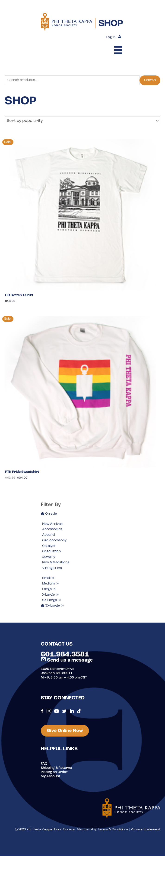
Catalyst (49, 546)
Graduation (51, 551)
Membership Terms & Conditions (103, 829)
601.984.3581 (65, 654)
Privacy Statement (145, 829)
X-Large (50, 594)
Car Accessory (54, 540)
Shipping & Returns (56, 768)
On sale (51, 514)
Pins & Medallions (55, 562)
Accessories (52, 529)
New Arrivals (52, 524)
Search (150, 80)
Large (49, 589)
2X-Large (51, 600)
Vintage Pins (52, 568)
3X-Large (54, 605)
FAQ (44, 764)
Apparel (48, 535)
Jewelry (48, 557)
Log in (110, 37)
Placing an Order (54, 772)
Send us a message (67, 660)
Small (48, 578)
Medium (50, 583)
